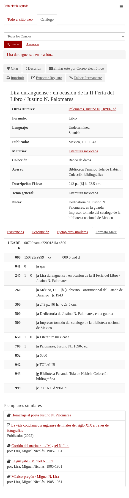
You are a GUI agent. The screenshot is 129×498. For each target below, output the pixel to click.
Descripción (40, 232)
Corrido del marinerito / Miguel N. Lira (40, 446)
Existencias (15, 232)
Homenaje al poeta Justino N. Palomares (41, 415)
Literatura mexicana (83, 151)
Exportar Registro (49, 78)
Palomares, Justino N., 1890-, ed (92, 109)
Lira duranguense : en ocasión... (30, 55)
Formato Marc (106, 232)
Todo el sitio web (20, 19)
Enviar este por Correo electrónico (78, 68)
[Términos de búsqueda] (64, 29)
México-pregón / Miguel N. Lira (35, 476)
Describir (35, 68)
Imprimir (17, 78)
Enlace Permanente (88, 78)
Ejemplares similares (72, 232)
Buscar (13, 44)
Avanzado (32, 44)
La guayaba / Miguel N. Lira (32, 461)
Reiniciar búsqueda (16, 6)
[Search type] (64, 36)
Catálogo (47, 19)
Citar (14, 68)
